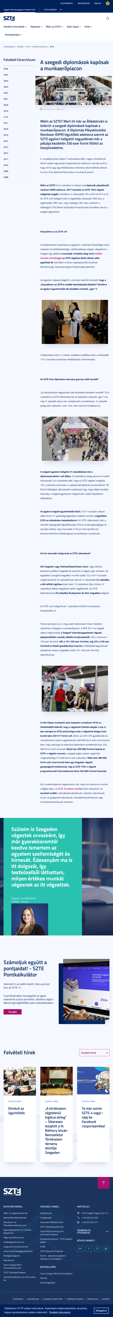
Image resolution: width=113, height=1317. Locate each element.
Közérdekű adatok (75, 1299)
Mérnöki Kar (9, 1260)
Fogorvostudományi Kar (14, 1237)
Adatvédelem (83, 3)
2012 (6, 153)
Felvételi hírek (14, 1101)
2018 (52, 46)
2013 (6, 147)
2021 (6, 98)
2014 (6, 141)
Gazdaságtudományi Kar (14, 1242)
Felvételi (20, 46)
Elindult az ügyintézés (16, 1110)
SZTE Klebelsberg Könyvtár (52, 1226)
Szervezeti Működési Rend (51, 1222)
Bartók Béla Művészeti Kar (15, 1217)
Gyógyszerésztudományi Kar (16, 1246)
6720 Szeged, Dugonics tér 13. (95, 1213)
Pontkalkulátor (12, 34)
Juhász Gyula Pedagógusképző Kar (18, 1251)
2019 (6, 110)
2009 (6, 171)
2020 (6, 104)
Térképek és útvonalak (84, 1231)
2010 (6, 165)
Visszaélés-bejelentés (53, 1299)
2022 (6, 92)
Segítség (105, 1299)
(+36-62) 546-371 (90, 1222)
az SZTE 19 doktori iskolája (68, 788)
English (97, 3)
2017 (6, 123)
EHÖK (42, 1246)
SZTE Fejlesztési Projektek (51, 1251)
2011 (6, 159)
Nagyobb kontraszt (107, 3)
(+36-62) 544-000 (90, 1217)
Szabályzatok (46, 1217)
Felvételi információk (14, 26)
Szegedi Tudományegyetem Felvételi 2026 (19, 9)
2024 (6, 80)
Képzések (35, 26)
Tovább (12, 1012)
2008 (6, 177)
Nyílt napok (73, 26)
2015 (6, 135)
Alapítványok (45, 1213)
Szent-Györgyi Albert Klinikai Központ (56, 1273)
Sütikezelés (18, 1299)
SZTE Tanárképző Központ (15, 1272)
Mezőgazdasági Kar (12, 1255)
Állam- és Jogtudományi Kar (16, 1213)
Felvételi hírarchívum (40, 46)
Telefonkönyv (66, 3)
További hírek (88, 1053)
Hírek (87, 26)
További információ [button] (59, 1312)
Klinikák (43, 1278)
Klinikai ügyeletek (47, 1282)
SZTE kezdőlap (50, 9)
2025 (6, 74)
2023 (6, 86)
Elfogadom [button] (101, 1311)
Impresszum (92, 1299)
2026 (6, 68)
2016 (6, 129)
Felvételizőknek (9, 46)
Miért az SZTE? (53, 26)
